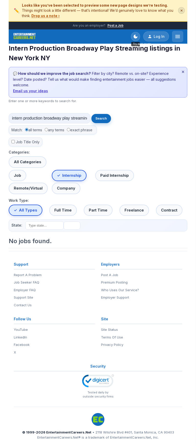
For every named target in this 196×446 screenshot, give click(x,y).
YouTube (21, 329)
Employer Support (115, 297)
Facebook (22, 345)
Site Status (109, 329)
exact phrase (81, 130)
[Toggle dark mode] (135, 36)
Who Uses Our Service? (120, 290)
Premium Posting (114, 282)
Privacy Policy (112, 345)
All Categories (27, 161)
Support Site (23, 297)
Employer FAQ (25, 290)
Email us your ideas (30, 91)
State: (16, 225)
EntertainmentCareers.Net (68, 432)
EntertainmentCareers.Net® (59, 437)
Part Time (98, 210)
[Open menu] (177, 36)
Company (66, 188)
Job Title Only (28, 142)
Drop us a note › (45, 16)
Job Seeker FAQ (26, 282)
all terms (35, 130)
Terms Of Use (112, 337)
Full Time (63, 210)
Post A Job (109, 275)
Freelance (134, 210)
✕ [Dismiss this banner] (181, 11)
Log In (156, 36)
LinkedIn (20, 337)
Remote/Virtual (28, 188)
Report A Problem (28, 275)
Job (17, 175)
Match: (16, 130)
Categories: (19, 152)
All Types (28, 210)
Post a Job (115, 25)
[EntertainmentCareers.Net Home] (24, 36)
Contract (169, 210)
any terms (56, 130)
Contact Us (23, 305)
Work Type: (19, 200)
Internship (71, 175)
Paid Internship (114, 175)
